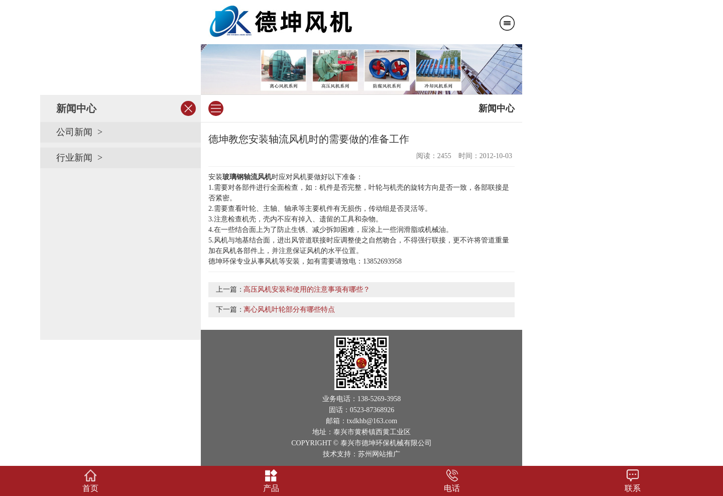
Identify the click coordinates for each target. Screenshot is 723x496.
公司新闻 (74, 132)
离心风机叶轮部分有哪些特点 (289, 309)
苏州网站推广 (379, 454)
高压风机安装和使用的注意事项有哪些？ (307, 289)
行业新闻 (74, 158)
